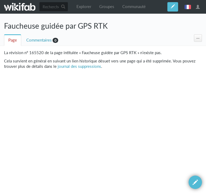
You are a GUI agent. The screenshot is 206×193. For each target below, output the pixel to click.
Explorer (83, 6)
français (187, 6)
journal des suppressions (79, 66)
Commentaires (39, 40)
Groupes (106, 6)
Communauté (134, 6)
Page (12, 40)
